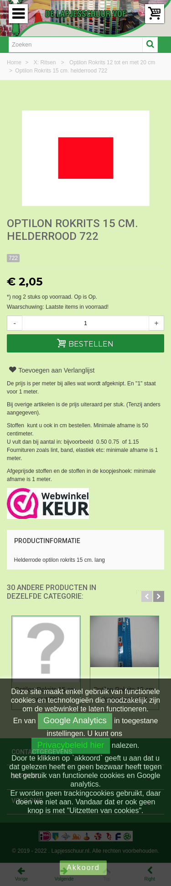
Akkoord (83, 867)
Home (15, 62)
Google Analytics (75, 720)
